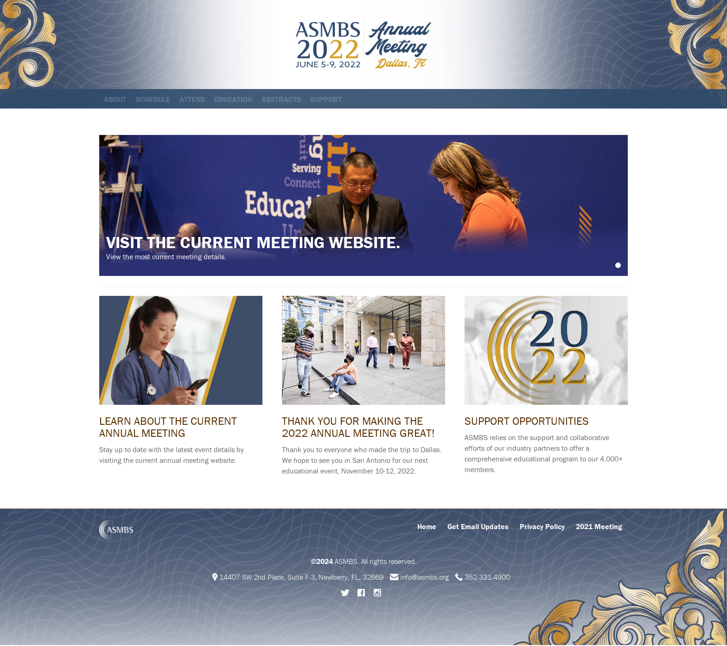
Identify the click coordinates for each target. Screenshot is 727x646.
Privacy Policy (542, 527)
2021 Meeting (599, 527)
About (115, 99)
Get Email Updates (478, 527)
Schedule (152, 99)
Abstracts (281, 99)
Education (233, 99)
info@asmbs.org (424, 577)
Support (326, 99)
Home (426, 527)
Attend (192, 99)
